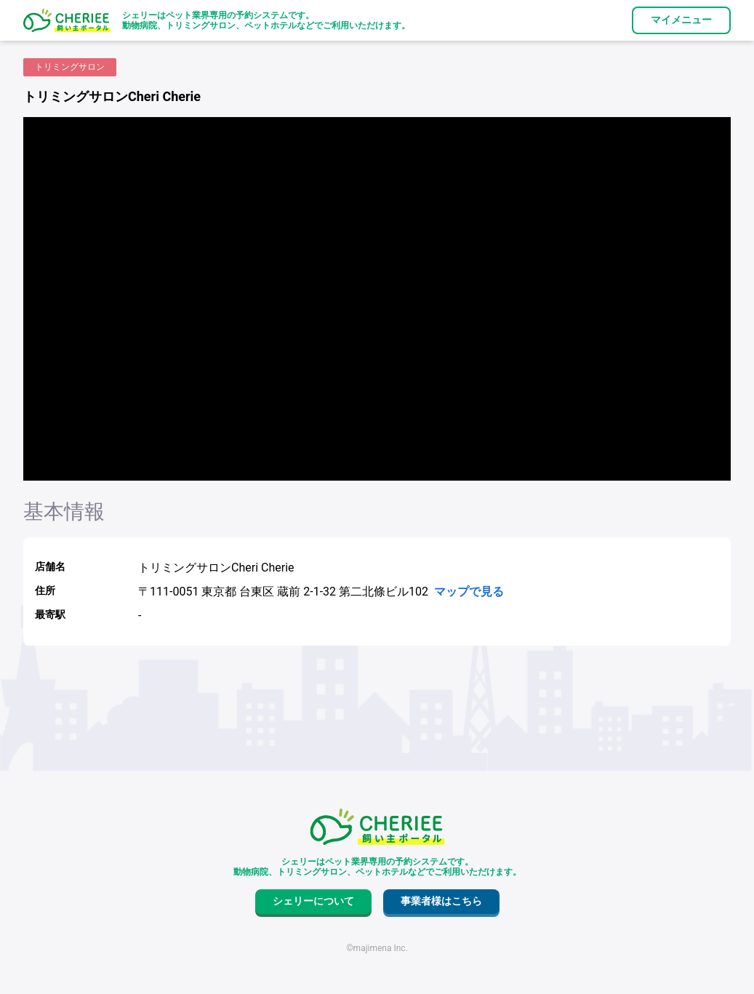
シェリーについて (313, 901)
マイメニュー (681, 19)
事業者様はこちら (441, 901)
